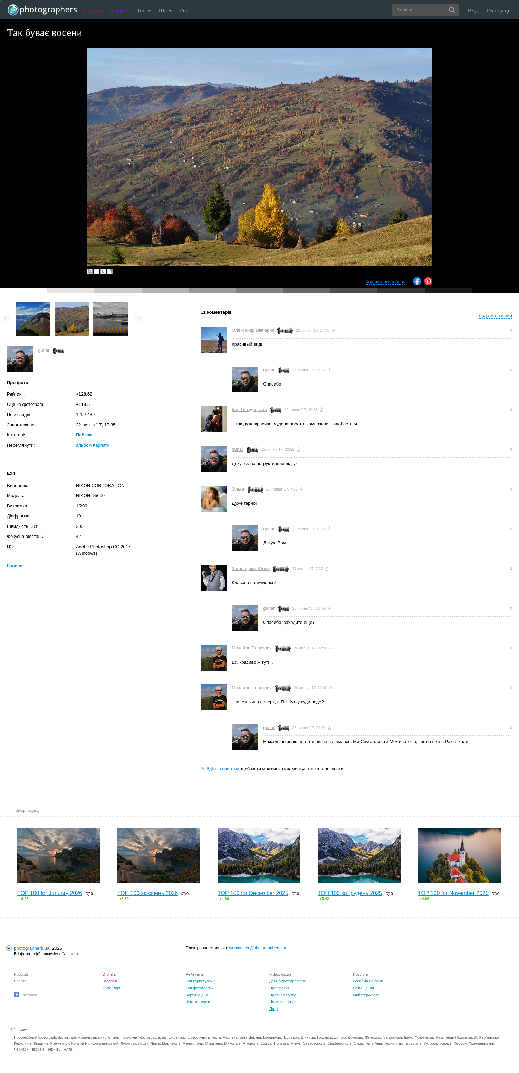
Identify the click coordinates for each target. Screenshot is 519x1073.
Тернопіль (393, 1043)
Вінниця (308, 1037)
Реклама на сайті (368, 981)
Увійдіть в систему (220, 768)
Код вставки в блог (385, 281)
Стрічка (93, 10)
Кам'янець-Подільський (456, 1037)
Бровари (291, 1037)
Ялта (68, 1049)
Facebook (25, 995)
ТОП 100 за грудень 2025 (350, 893)
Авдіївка (230, 1037)
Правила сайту (282, 995)
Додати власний (495, 315)
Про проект (279, 988)
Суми (358, 1043)
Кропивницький (105, 1043)
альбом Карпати (93, 445)
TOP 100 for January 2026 (49, 893)
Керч (18, 1043)
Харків (446, 1043)
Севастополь (313, 1043)
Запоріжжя (392, 1037)
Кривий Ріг (80, 1043)
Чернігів (38, 1049)
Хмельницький (481, 1043)
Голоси (14, 565)
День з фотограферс (287, 981)
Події (273, 1009)
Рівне (295, 1043)
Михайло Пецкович (252, 648)
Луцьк (143, 1043)
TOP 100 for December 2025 (253, 893)
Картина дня (197, 995)
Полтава (281, 1043)
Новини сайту (281, 1002)
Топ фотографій (200, 988)
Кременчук (59, 1043)
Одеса (265, 1043)
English (20, 981)
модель (84, 1037)
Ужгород (431, 1043)
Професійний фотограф (35, 1037)
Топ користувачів (200, 981)
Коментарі (111, 988)
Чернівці (54, 1049)
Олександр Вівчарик (253, 330)
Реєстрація (499, 10)
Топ (143, 10)
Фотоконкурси (198, 1002)
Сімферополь (340, 1043)
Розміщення (363, 988)
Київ (27, 1043)
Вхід (473, 10)
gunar (43, 350)
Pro (184, 10)
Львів (155, 1043)
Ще (165, 10)
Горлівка (324, 1037)
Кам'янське (489, 1037)
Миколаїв (232, 1043)
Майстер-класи (366, 995)
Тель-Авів (373, 1043)
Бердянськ (272, 1037)
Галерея (119, 10)
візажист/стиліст (107, 1037)
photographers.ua (31, 948)
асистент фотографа (141, 1037)
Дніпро (340, 1037)
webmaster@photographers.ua (257, 948)
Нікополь (250, 1043)
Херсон (460, 1043)
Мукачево (213, 1043)
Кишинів (41, 1043)
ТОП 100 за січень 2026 (147, 893)
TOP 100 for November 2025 (453, 893)
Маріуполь (171, 1043)
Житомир (373, 1037)
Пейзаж (84, 434)
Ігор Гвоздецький (249, 409)
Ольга (238, 489)
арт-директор (173, 1037)
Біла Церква (250, 1037)
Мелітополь (193, 1043)
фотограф (67, 1037)
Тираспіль (413, 1043)
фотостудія (197, 1037)
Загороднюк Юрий (251, 568)
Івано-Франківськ (419, 1037)
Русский (21, 974)
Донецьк (355, 1037)
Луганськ (128, 1043)
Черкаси (21, 1049)
